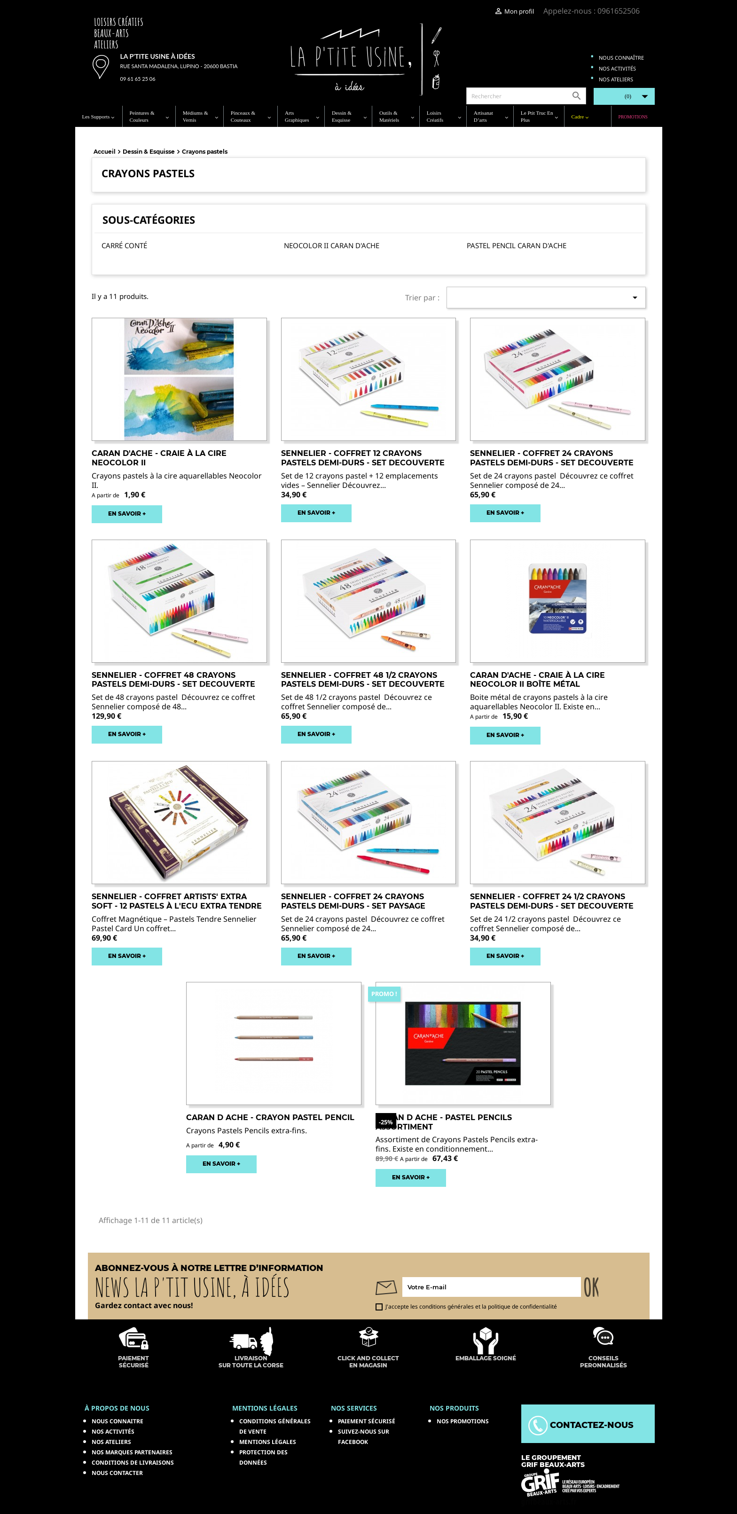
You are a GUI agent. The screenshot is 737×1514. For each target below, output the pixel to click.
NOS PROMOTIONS (463, 1421)
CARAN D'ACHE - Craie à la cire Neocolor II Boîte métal (537, 680)
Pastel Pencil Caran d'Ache (516, 245)
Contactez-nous (581, 1425)
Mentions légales (267, 1442)
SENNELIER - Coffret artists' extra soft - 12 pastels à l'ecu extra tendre (177, 901)
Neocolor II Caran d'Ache (331, 245)
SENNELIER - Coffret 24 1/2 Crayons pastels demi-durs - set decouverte (552, 901)
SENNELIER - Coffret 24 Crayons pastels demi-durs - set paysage (353, 901)
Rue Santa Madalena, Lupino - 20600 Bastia (179, 66)
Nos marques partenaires (132, 1452)
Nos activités (617, 68)
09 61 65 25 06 (138, 79)
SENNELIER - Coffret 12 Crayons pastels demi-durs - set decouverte (363, 458)
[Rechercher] (526, 95)
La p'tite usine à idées (157, 56)
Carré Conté (124, 245)
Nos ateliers (616, 79)
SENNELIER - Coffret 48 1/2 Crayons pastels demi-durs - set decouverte (363, 680)
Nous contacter (117, 1473)
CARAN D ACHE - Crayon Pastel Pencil (270, 1117)
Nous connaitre (117, 1421)
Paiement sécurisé (366, 1421)
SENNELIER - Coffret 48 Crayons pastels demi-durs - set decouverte (173, 680)
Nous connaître (621, 57)
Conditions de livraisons (133, 1463)
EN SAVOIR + (127, 513)
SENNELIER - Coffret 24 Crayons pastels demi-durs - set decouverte (552, 458)
